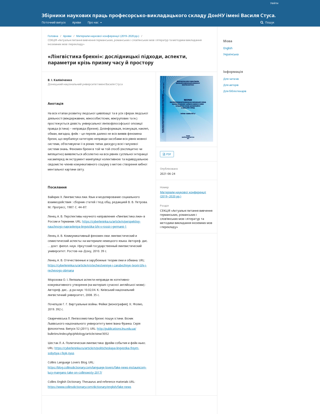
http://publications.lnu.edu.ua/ (116, 329)
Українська (231, 54)
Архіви (76, 22)
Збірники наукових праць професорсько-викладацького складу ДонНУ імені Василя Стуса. (159, 15)
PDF (168, 154)
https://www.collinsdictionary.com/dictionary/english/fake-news (89, 387)
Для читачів (231, 79)
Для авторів (231, 85)
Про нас (93, 22)
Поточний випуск (54, 22)
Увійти (274, 3)
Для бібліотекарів (234, 91)
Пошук (269, 22)
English (227, 48)
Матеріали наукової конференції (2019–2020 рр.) (107, 36)
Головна (53, 36)
